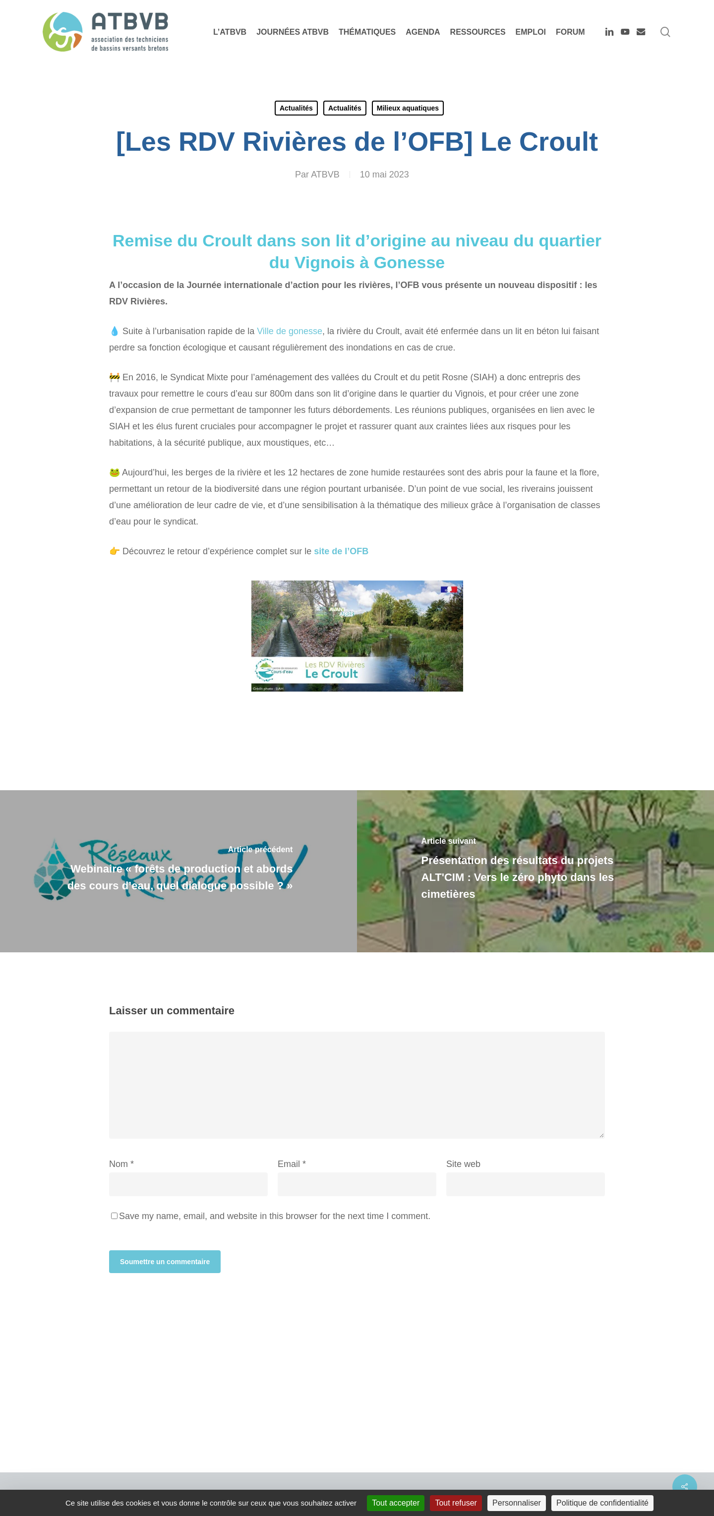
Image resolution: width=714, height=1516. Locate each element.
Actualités (296, 108)
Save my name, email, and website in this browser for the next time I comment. (274, 1216)
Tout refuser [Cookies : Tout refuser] (455, 1503)
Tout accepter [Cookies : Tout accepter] (395, 1503)
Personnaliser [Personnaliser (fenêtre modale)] (516, 1503)
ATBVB (325, 174)
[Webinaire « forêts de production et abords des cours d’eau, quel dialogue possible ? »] (178, 871)
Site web (463, 1164)
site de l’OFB (339, 551)
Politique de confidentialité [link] (602, 1503)
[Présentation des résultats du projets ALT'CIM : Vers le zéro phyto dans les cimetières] (535, 871)
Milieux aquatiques (408, 108)
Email (292, 1164)
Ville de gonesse (289, 331)
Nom (121, 1164)
